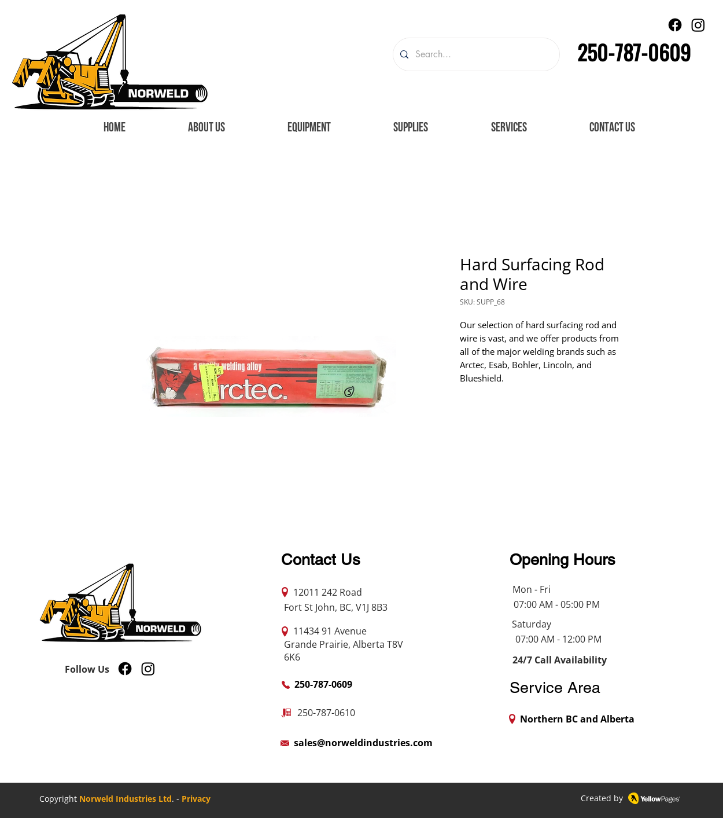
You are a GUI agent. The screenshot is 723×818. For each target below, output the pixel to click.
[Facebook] (675, 25)
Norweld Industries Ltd (125, 798)
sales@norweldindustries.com (363, 742)
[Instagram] (698, 25)
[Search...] (475, 54)
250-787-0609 (634, 51)
